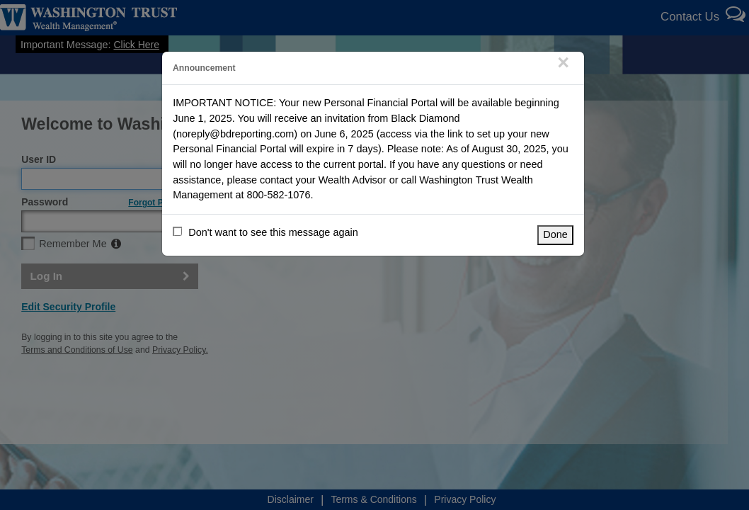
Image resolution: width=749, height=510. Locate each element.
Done (555, 234)
